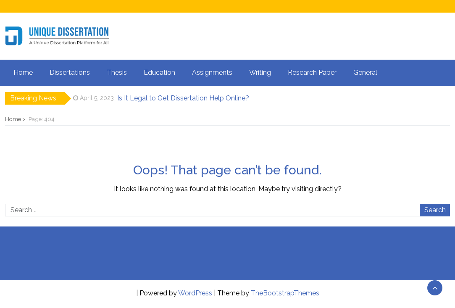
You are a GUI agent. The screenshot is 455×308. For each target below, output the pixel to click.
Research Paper (312, 72)
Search (435, 210)
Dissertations (70, 72)
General (365, 72)
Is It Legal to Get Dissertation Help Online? (183, 98)
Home (23, 72)
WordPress (195, 293)
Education (159, 72)
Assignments (212, 72)
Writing (260, 72)
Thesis (117, 72)
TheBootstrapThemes (285, 293)
